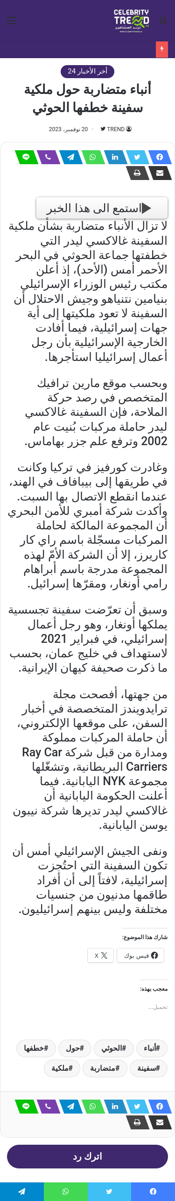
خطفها (34, 1048)
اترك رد (87, 1156)
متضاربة (102, 1068)
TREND (116, 129)
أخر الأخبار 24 (87, 71)
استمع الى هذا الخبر (99, 208)
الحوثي (111, 1048)
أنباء (150, 1048)
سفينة (146, 1068)
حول (73, 1048)
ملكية (60, 1068)
